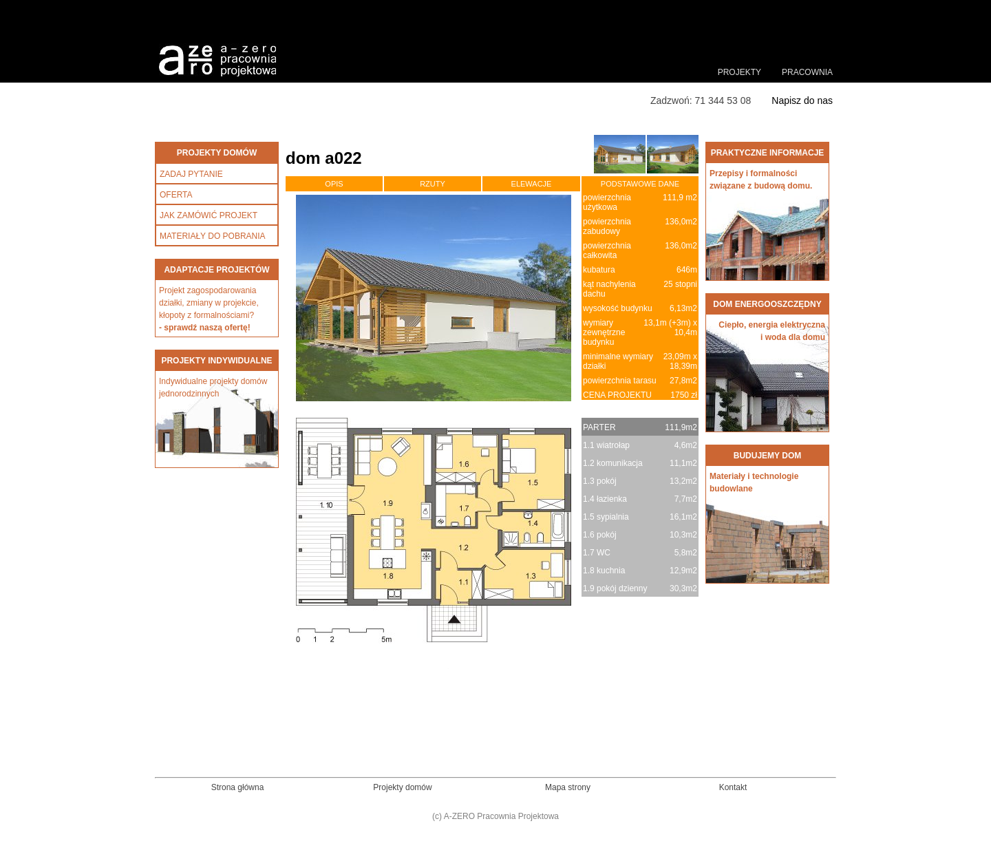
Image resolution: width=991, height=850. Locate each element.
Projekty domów (402, 787)
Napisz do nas (802, 100)
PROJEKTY (739, 72)
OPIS (334, 184)
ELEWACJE (531, 184)
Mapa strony (567, 787)
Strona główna (237, 787)
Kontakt (733, 787)
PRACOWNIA (807, 72)
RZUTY (432, 184)
